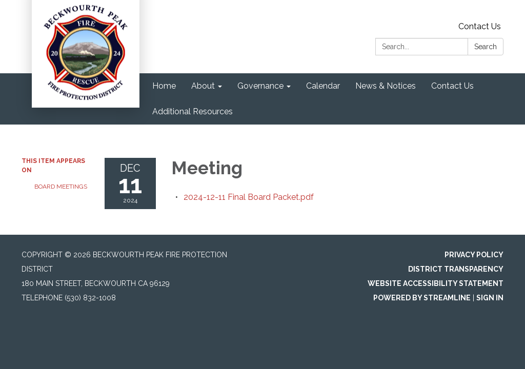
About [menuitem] (203, 86)
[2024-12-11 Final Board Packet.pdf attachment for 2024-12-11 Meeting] (249, 197)
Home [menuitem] (164, 86)
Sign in (489, 298)
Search (485, 47)
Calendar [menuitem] (323, 86)
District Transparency (455, 269)
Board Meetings (60, 186)
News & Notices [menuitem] (385, 86)
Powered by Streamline (422, 298)
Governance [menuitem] (260, 86)
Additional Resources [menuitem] (192, 111)
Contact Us (479, 26)
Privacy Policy (474, 255)
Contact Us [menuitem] (452, 86)
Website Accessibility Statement (435, 283)
